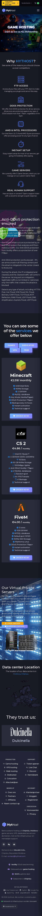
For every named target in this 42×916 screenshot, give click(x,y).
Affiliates (10, 800)
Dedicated (28, 345)
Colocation (10, 779)
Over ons (10, 792)
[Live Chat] (9, 844)
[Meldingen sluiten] (18, 3)
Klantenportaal (31, 792)
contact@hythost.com (16, 856)
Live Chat (31, 767)
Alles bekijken (10, 782)
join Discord (10, 3)
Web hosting (10, 771)
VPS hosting (10, 767)
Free (26, 350)
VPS (15, 350)
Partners (11, 796)
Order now (21, 416)
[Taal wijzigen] (9, 906)
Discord (31, 771)
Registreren (31, 800)
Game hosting (10, 764)
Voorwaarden (31, 810)
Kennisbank (31, 775)
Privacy (31, 814)
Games (11, 345)
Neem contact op (11, 804)
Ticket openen (31, 764)
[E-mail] (14, 844)
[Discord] (4, 844)
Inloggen (31, 796)
